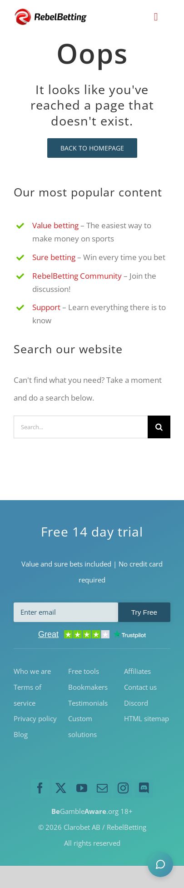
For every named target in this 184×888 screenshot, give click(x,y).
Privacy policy (35, 717)
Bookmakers (88, 686)
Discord (136, 702)
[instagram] (123, 788)
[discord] (144, 788)
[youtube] (82, 788)
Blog (21, 733)
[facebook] (40, 788)
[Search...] (81, 426)
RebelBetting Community (77, 275)
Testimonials (88, 702)
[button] (160, 864)
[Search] (159, 426)
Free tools (83, 670)
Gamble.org (85, 810)
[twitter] (61, 788)
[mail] (103, 788)
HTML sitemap (146, 717)
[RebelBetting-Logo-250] (51, 11)
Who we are (32, 670)
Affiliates (137, 670)
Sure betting (53, 256)
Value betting (55, 225)
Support (46, 306)
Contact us (140, 686)
